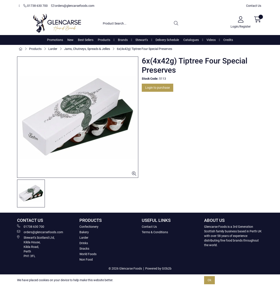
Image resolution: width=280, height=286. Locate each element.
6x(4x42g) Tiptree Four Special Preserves (144, 49)
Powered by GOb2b (158, 268)
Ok (209, 280)
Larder (52, 49)
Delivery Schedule (167, 40)
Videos (211, 40)
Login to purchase (157, 87)
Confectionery (88, 226)
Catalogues (191, 40)
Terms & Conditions (155, 232)
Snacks (84, 248)
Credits (228, 40)
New (70, 40)
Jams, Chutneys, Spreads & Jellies (87, 49)
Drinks (83, 243)
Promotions (55, 40)
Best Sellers (85, 40)
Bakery (84, 232)
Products (104, 40)
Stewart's (141, 40)
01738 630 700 (35, 5)
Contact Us (253, 5)
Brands (123, 40)
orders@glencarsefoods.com (72, 5)
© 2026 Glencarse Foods (125, 268)
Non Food (86, 259)
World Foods (87, 254)
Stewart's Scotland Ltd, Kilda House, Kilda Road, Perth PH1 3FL (36, 246)
